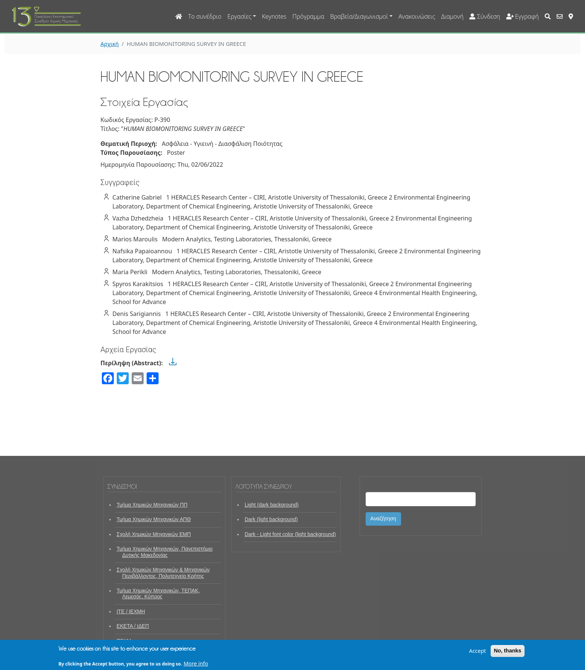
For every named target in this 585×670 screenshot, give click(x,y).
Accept (477, 652)
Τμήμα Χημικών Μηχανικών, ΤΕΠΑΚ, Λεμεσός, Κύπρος (158, 593)
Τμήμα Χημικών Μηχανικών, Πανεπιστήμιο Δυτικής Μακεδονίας (165, 552)
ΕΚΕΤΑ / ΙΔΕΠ (133, 626)
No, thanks (508, 652)
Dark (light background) (271, 519)
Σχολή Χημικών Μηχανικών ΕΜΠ (154, 534)
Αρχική (109, 43)
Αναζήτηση (383, 519)
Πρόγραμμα (308, 16)
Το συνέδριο (204, 16)
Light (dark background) (272, 505)
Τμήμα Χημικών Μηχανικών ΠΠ (152, 505)
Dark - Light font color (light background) (290, 534)
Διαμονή (452, 16)
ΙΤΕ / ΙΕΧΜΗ (131, 611)
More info (196, 665)
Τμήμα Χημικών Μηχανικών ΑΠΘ (154, 519)
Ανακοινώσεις (416, 16)
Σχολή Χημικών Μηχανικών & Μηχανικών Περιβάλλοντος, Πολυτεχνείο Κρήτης (163, 573)
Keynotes (274, 16)
